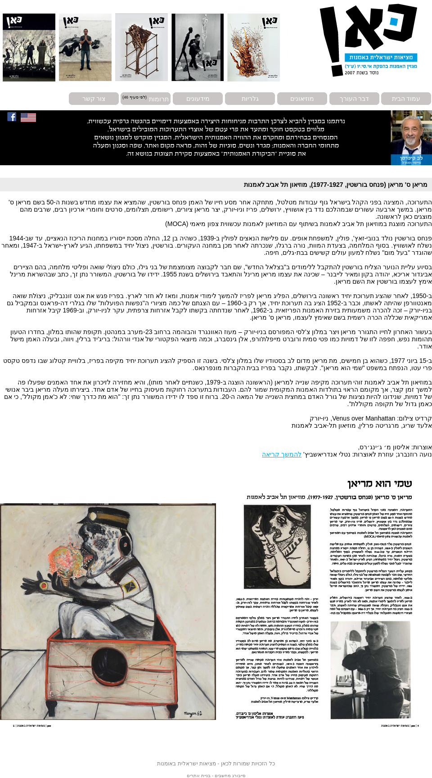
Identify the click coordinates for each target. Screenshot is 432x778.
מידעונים (198, 98)
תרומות (159, 98)
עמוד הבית (406, 98)
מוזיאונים (302, 98)
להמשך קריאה (282, 454)
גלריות (250, 98)
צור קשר (94, 98)
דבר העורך (354, 98)
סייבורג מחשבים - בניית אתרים (216, 775)
